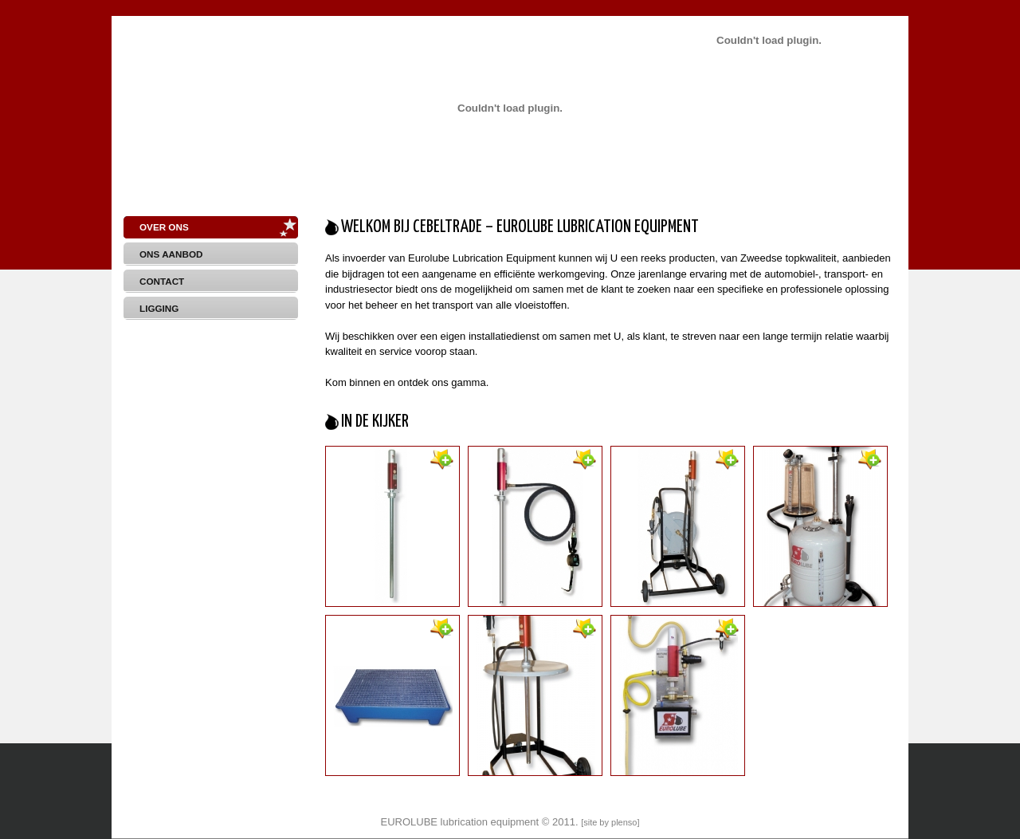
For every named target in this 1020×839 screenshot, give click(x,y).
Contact (161, 281)
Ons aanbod (170, 254)
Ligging (158, 308)
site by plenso (610, 822)
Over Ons (164, 227)
